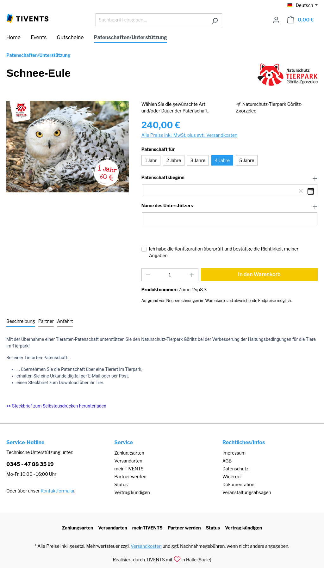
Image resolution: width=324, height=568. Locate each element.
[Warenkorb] (301, 20)
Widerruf (231, 476)
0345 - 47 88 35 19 (30, 464)
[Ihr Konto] (276, 20)
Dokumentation (238, 484)
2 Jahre (173, 160)
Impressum (234, 453)
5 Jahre (246, 160)
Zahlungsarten (129, 453)
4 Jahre (222, 160)
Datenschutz (235, 468)
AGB (227, 460)
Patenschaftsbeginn (162, 177)
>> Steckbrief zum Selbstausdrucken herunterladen (56, 405)
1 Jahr (151, 160)
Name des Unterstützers (167, 205)
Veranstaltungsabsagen (246, 492)
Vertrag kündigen (132, 492)
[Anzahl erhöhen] (192, 274)
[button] (229, 177)
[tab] (20, 321)
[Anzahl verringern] (148, 274)
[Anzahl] (169, 274)
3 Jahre (197, 160)
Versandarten (128, 460)
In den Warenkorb (259, 274)
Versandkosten (146, 546)
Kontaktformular (57, 490)
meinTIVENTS (129, 468)
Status (121, 484)
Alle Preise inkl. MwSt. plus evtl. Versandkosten (189, 135)
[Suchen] (214, 19)
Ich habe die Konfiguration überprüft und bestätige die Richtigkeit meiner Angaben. (224, 252)
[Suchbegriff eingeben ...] (152, 19)
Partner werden (130, 476)
